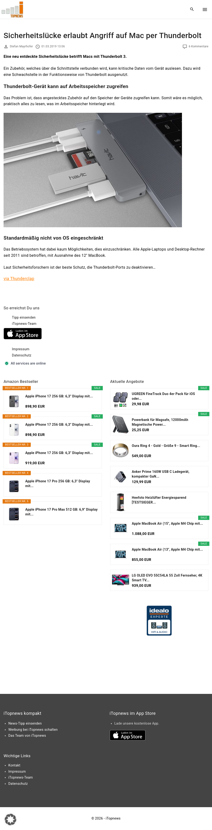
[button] (10, 819)
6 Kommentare (198, 46)
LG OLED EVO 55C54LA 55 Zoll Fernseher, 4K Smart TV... (167, 577)
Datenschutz (21, 355)
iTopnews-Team (24, 324)
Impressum (20, 349)
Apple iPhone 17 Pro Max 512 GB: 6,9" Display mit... (61, 512)
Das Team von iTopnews (27, 735)
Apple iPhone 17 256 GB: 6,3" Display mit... (59, 396)
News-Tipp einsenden (25, 723)
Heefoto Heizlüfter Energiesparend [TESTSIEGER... (159, 500)
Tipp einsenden (24, 317)
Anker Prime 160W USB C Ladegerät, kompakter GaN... (161, 474)
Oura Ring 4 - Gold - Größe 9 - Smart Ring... (166, 446)
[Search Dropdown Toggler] (192, 9)
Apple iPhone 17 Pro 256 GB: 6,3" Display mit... (57, 483)
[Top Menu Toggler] (205, 9)
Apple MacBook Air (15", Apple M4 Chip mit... (167, 523)
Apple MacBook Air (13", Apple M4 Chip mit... (167, 549)
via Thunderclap (19, 278)
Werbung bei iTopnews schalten (33, 729)
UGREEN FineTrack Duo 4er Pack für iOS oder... (163, 396)
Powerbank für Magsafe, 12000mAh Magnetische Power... (160, 422)
